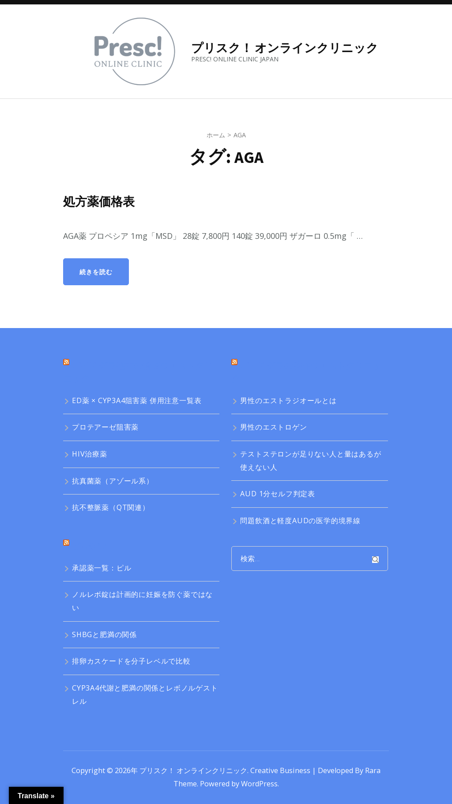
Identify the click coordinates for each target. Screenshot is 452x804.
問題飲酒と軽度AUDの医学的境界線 (300, 520)
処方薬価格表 (101, 201)
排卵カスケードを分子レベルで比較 (131, 661)
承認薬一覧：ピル (101, 568)
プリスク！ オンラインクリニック (284, 47)
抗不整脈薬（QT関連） (111, 507)
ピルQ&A (90, 546)
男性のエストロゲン (273, 427)
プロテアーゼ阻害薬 (105, 427)
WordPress (259, 784)
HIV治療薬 (89, 454)
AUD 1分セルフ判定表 (277, 493)
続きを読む (96, 272)
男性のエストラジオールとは (288, 400)
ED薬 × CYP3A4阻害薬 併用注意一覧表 (136, 400)
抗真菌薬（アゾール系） (113, 481)
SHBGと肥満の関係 (104, 634)
